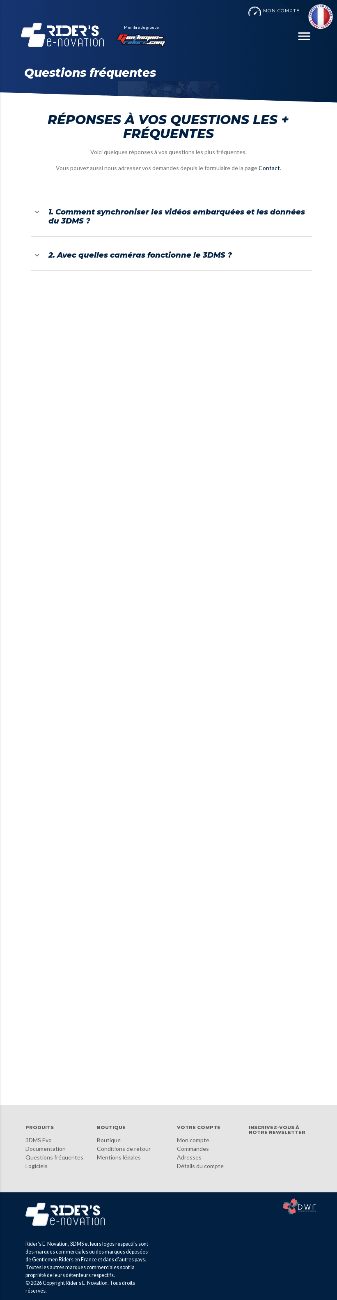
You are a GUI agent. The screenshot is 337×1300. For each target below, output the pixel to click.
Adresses (189, 1157)
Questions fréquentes (54, 1157)
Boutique (109, 1139)
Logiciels (36, 1165)
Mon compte (193, 1139)
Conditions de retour (124, 1148)
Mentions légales (119, 1157)
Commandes (193, 1148)
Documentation (45, 1148)
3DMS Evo (38, 1139)
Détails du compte (200, 1165)
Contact (269, 167)
